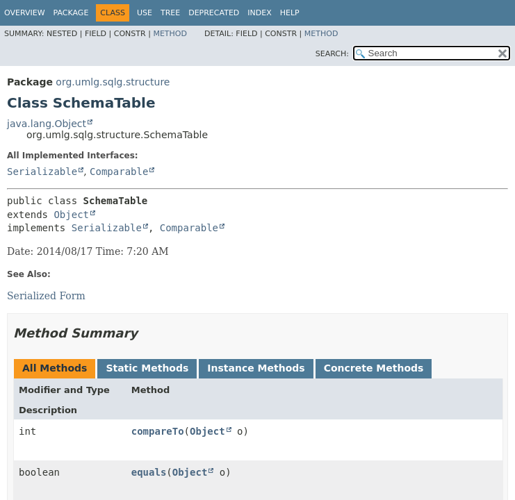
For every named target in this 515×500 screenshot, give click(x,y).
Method (170, 33)
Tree (170, 12)
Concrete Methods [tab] (374, 368)
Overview (24, 12)
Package (71, 12)
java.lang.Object (46, 123)
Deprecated (213, 12)
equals (149, 472)
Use (144, 12)
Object (71, 214)
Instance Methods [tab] (255, 368)
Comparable (119, 171)
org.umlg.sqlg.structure (113, 82)
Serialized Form (46, 295)
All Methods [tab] (54, 368)
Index (259, 12)
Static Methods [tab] (147, 368)
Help (290, 12)
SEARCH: (332, 53)
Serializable (42, 171)
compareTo (157, 431)
